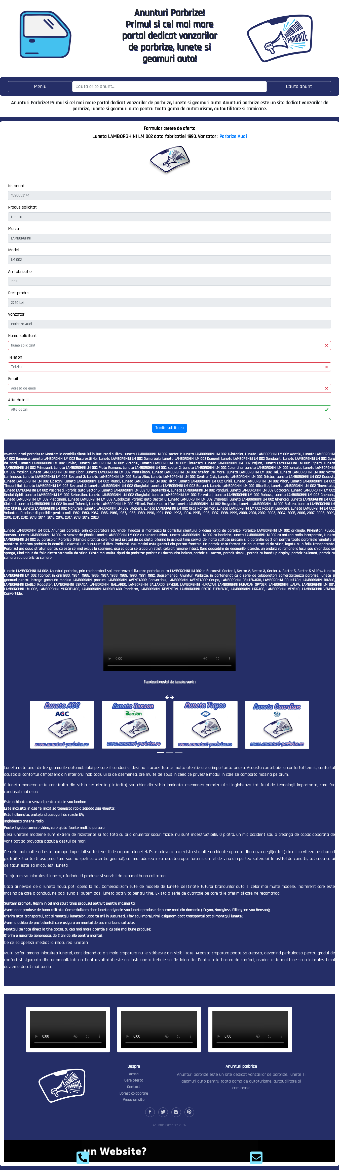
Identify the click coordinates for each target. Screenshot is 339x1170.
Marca (13, 228)
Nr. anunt (16, 186)
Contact (133, 1087)
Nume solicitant (22, 335)
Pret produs (18, 293)
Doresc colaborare (134, 1093)
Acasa (133, 1074)
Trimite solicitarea (169, 427)
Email (13, 378)
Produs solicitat (22, 207)
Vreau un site (133, 1099)
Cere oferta (133, 1080)
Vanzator (16, 314)
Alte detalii (18, 400)
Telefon (15, 357)
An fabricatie (20, 271)
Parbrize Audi (233, 136)
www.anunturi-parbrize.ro (24, 454)
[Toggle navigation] (40, 86)
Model (13, 250)
